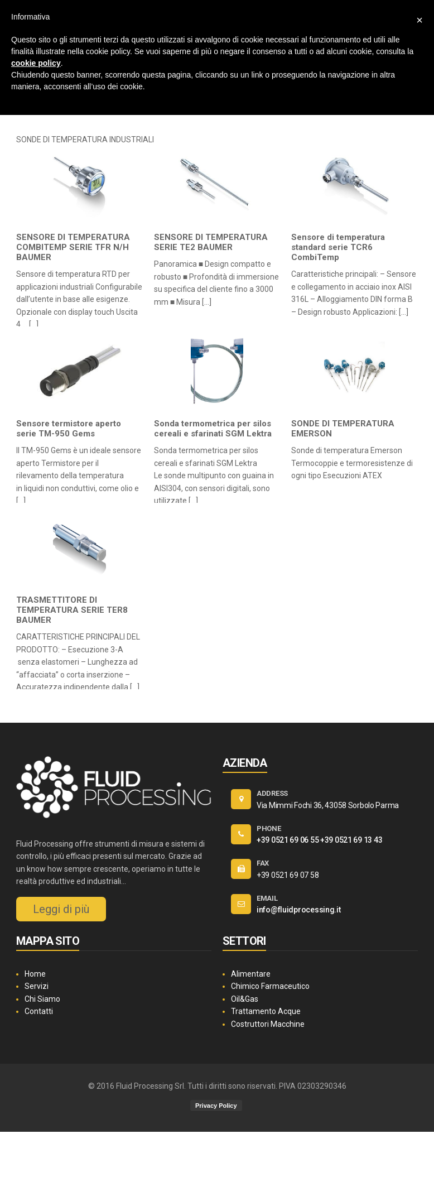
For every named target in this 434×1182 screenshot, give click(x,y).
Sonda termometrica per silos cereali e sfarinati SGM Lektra (213, 429)
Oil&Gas (244, 998)
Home (35, 973)
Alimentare (251, 973)
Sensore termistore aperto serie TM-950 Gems (68, 429)
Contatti (39, 1011)
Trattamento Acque (266, 1011)
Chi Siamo (42, 998)
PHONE (269, 828)
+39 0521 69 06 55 (288, 839)
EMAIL (267, 898)
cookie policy (36, 63)
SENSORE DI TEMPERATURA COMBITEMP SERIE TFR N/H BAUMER (73, 247)
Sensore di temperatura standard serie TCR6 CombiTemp (338, 247)
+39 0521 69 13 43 (351, 839)
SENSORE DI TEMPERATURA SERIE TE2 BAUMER (211, 242)
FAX (263, 863)
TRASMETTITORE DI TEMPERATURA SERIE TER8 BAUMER (72, 610)
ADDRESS (272, 793)
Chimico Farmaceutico (270, 986)
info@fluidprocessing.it (299, 909)
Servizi (37, 986)
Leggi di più (61, 909)
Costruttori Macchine (268, 1024)
